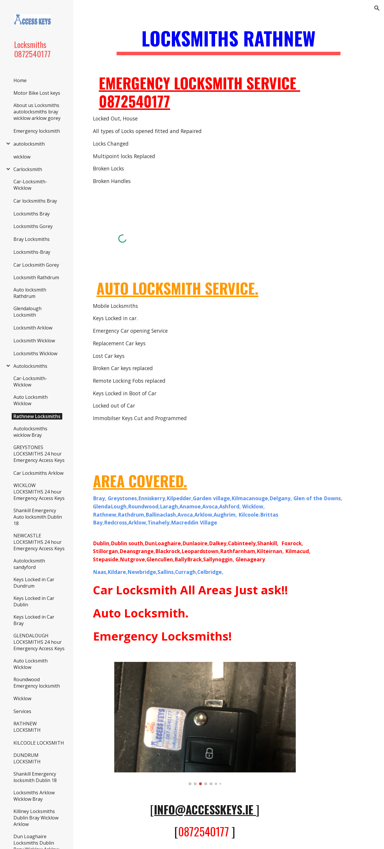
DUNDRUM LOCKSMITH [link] (27, 758)
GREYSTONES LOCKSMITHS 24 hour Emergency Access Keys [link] (39, 453)
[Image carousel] (205, 724)
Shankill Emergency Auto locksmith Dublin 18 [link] (37, 517)
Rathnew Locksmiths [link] (36, 416)
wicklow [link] (21, 156)
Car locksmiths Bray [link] (35, 201)
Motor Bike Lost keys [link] (36, 93)
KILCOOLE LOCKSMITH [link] (38, 743)
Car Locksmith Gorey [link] (36, 265)
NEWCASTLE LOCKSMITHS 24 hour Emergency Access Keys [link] (39, 542)
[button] (377, 8)
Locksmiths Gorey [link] (33, 226)
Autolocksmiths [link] (30, 366)
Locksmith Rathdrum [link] (36, 277)
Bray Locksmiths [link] (31, 239)
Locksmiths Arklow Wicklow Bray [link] (34, 795)
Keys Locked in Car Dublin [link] (33, 601)
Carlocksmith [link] (27, 169)
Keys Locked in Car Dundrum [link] (33, 582)
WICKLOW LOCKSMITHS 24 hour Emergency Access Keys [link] (39, 491)
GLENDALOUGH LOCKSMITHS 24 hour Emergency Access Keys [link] (39, 642)
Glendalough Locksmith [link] (27, 311)
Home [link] (20, 80)
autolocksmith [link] (29, 144)
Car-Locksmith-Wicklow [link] (30, 184)
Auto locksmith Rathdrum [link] (29, 293)
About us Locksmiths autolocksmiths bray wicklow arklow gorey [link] (36, 111)
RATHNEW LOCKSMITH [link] (27, 726)
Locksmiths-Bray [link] (31, 252)
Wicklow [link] (22, 698)
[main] (228, 41)
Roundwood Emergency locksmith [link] (36, 682)
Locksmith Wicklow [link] (34, 340)
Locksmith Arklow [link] (32, 328)
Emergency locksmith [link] (36, 131)
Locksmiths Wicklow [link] (35, 353)
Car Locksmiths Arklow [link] (38, 473)
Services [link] (22, 711)
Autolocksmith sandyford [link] (29, 564)
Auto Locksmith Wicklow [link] (30, 400)
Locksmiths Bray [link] (31, 213)
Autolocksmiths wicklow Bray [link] (30, 431)
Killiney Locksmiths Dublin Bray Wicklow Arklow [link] (35, 817)
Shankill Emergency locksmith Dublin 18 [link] (35, 777)
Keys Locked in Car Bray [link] (33, 620)
